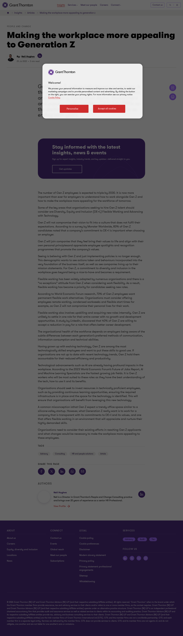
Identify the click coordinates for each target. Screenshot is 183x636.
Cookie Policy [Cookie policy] (54, 97)
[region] (92, 91)
